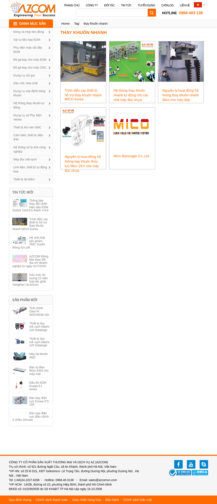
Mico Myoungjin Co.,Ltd (131, 156)
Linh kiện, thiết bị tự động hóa (30, 169)
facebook (178, 464)
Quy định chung (20, 499)
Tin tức (126, 5)
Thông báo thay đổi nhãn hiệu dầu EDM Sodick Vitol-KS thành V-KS (30, 205)
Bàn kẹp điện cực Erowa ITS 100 (39, 401)
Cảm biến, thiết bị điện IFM (28, 137)
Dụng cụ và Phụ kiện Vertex (27, 117)
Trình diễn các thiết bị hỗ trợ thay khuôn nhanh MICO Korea (30, 224)
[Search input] (113, 13)
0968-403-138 (182, 13)
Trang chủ (71, 5)
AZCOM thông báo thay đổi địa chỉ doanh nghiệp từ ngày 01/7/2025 (30, 261)
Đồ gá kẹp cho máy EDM (29, 59)
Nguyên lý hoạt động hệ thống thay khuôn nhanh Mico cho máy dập (180, 95)
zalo (204, 464)
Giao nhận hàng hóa (86, 499)
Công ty (92, 5)
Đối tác (109, 5)
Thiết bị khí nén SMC (27, 127)
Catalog (167, 5)
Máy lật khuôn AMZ (38, 355)
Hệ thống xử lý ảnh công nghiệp (29, 149)
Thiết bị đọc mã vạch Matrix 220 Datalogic (39, 327)
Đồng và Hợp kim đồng (28, 32)
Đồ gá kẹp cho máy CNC (29, 67)
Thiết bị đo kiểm (24, 179)
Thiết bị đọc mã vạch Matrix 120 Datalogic (39, 342)
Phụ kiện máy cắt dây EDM (27, 49)
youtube (191, 464)
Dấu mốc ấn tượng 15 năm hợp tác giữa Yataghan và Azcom (30, 279)
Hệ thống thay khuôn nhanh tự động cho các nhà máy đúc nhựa (131, 95)
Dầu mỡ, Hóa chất (25, 83)
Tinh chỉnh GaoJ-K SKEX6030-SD (39, 311)
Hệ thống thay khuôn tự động (28, 105)
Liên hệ (185, 5)
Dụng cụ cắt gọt (24, 75)
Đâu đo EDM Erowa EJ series (37, 386)
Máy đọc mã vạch (25, 159)
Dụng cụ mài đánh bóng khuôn (29, 93)
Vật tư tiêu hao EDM (26, 39)
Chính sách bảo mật (137, 499)
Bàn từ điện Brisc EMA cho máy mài (39, 371)
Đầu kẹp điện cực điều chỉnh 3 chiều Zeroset (30, 416)
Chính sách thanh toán (52, 499)
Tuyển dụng (146, 5)
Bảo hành (112, 499)
